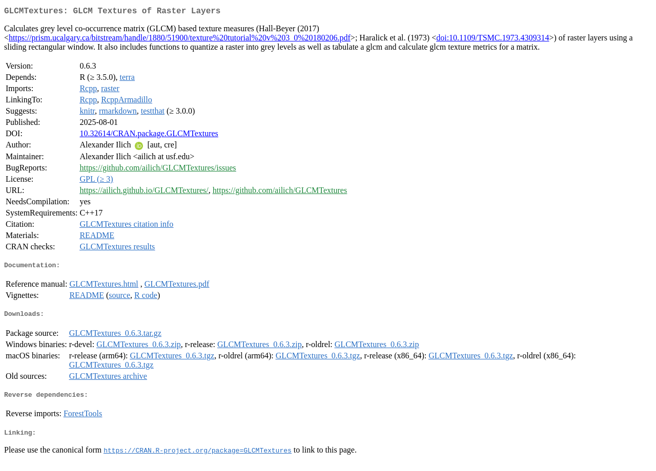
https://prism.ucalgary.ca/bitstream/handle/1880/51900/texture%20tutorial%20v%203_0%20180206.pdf (180, 39)
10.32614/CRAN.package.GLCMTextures (148, 135)
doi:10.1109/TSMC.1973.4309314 (492, 39)
